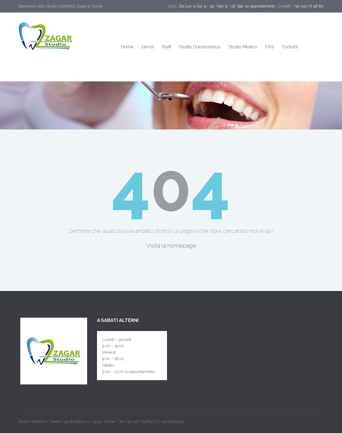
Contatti (290, 46)
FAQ (269, 46)
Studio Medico (242, 46)
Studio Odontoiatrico (199, 46)
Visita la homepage (171, 245)
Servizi (147, 46)
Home (127, 46)
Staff (166, 46)
